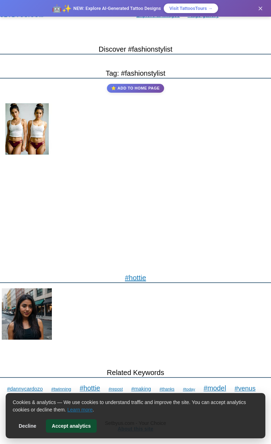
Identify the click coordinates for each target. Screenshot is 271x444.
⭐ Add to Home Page (135, 88)
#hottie (135, 278)
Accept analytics (71, 426)
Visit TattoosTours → (190, 8)
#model (215, 388)
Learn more (80, 410)
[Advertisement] (135, 209)
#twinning (61, 389)
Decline (27, 426)
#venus (245, 388)
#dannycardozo (25, 389)
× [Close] (260, 8)
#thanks (166, 389)
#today (189, 389)
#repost (116, 389)
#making (141, 389)
